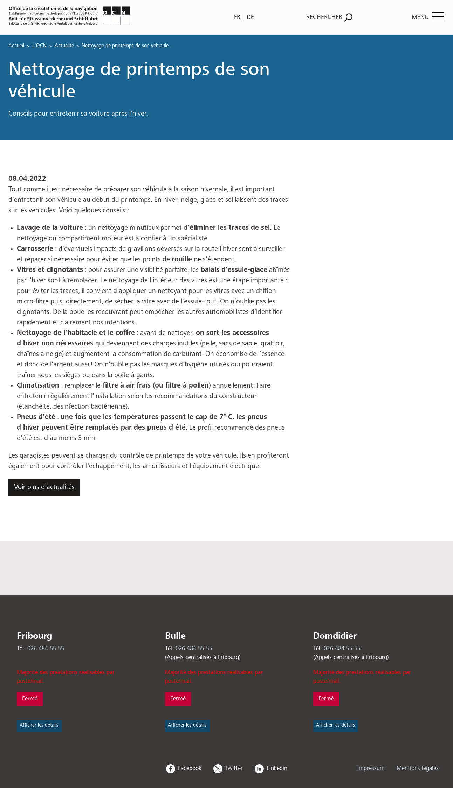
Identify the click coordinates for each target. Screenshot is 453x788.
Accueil (16, 45)
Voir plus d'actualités (44, 487)
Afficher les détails (39, 725)
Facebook (189, 769)
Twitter (234, 769)
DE (250, 17)
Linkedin (277, 769)
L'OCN (39, 45)
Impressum (371, 769)
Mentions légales (418, 769)
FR (237, 17)
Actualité (64, 45)
